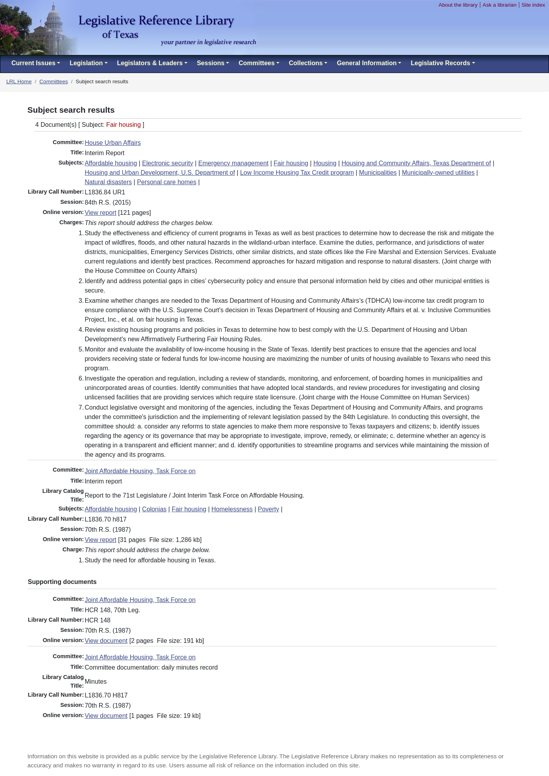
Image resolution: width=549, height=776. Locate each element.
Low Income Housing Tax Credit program (297, 172)
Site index (533, 5)
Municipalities (378, 172)
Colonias (154, 509)
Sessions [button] (210, 63)
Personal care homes (166, 182)
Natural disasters (108, 182)
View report (100, 212)
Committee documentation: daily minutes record (151, 667)
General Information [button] (367, 63)
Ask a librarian (499, 5)
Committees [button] (257, 63)
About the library (458, 5)
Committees (53, 81)
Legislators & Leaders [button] (150, 63)
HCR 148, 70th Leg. (112, 610)
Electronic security (167, 163)
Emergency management (233, 163)
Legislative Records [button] (440, 63)
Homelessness (232, 509)
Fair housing (291, 163)
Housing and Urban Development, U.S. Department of (159, 172)
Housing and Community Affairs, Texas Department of (416, 163)
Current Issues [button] (33, 63)
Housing (324, 163)
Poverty (268, 509)
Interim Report (104, 153)
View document (105, 640)
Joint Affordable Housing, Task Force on (139, 471)
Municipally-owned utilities (438, 172)
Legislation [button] (86, 63)
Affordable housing (110, 163)
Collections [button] (306, 63)
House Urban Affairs (112, 142)
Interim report (103, 481)
